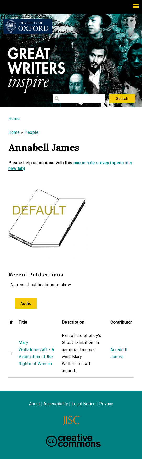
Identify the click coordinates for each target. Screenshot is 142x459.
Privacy (106, 403)
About (34, 403)
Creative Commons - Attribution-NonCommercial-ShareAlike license (73, 440)
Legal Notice (83, 403)
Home (14, 118)
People (31, 132)
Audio (25, 303)
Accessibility (55, 403)
